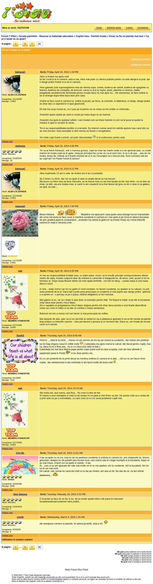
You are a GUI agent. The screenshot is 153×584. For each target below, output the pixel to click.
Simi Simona (20, 494)
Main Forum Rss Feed (76, 569)
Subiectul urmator (141, 64)
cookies (37, 579)
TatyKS (20, 335)
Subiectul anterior (141, 59)
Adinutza (20, 146)
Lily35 (20, 517)
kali (20, 271)
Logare (129, 27)
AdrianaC (20, 72)
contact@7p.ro (58, 581)
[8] (39, 44)
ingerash (20, 206)
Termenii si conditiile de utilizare (119, 579)
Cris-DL (20, 453)
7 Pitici (25, 575)
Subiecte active (114, 27)
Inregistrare (143, 27)
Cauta (99, 27)
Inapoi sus (7, 141)
